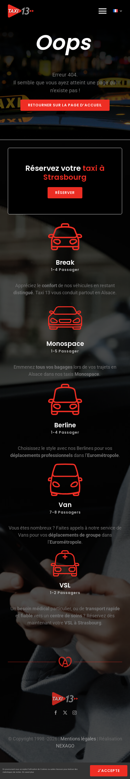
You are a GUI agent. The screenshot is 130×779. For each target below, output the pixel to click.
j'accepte (109, 770)
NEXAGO (65, 748)
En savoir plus (28, 772)
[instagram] (74, 715)
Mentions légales (78, 741)
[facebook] (56, 715)
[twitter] (65, 715)
